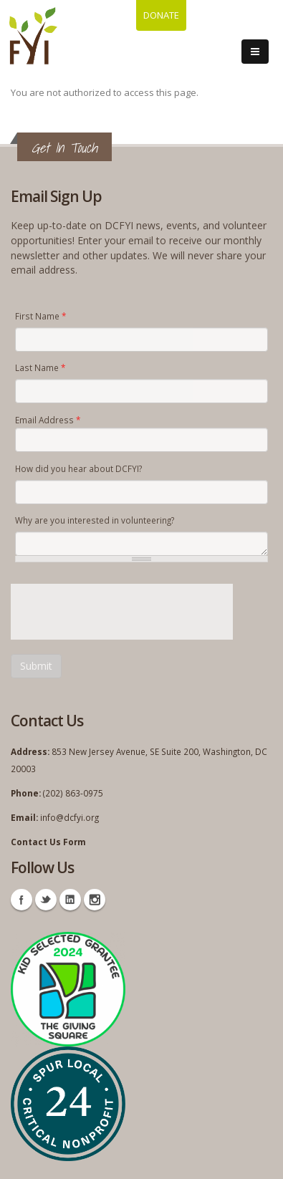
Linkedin (70, 899)
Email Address (47, 419)
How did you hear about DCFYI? (78, 468)
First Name (40, 316)
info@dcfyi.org (69, 817)
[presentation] (120, 612)
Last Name (40, 367)
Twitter (46, 899)
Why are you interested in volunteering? (94, 520)
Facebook (21, 899)
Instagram (94, 899)
